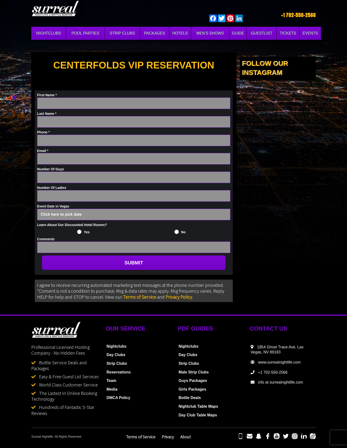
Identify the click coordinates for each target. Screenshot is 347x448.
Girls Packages (192, 389)
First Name (47, 95)
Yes (87, 232)
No (183, 232)
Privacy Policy (179, 297)
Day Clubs (116, 355)
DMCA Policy (118, 398)
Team (111, 381)
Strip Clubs (117, 363)
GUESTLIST (261, 33)
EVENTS (310, 33)
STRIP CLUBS (122, 33)
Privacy (168, 437)
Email (42, 151)
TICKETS (288, 33)
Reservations (119, 372)
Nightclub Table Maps (198, 406)
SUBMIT (134, 262)
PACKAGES (154, 33)
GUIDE (238, 33)
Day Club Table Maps (198, 415)
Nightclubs (117, 346)
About (185, 437)
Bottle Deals (190, 398)
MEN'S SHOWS (210, 33)
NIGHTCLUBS (48, 33)
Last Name (46, 114)
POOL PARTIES (85, 33)
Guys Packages (193, 381)
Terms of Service (139, 297)
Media (112, 389)
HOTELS (180, 33)
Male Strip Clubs (194, 372)
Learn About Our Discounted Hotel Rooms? (72, 225)
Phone (43, 132)
